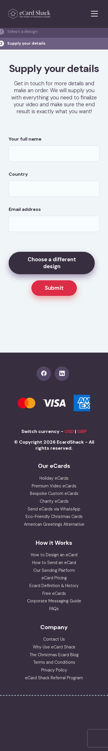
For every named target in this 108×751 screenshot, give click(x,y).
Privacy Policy (54, 670)
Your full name (25, 139)
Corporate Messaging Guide (54, 601)
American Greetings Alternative (54, 524)
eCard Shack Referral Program (54, 677)
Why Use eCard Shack (54, 647)
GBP (82, 431)
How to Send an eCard (54, 562)
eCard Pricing (54, 577)
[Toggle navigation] (94, 14)
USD (69, 431)
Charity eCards (54, 501)
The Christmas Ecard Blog (54, 654)
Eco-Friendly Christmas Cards (54, 516)
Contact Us (54, 639)
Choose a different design (52, 263)
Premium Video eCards (54, 486)
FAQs (54, 608)
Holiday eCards (54, 478)
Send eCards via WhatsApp (54, 509)
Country (18, 174)
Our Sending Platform (54, 570)
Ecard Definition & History (54, 585)
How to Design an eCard (54, 554)
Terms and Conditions (54, 662)
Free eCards (54, 593)
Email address (25, 209)
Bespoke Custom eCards (54, 493)
